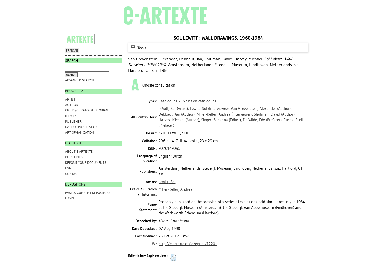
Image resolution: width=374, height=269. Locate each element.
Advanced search (79, 80)
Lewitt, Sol (167, 182)
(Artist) (173, 108)
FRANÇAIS (72, 50)
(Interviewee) (209, 108)
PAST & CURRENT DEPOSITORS (87, 193)
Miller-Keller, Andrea (175, 189)
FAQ (68, 168)
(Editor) (221, 120)
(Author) (261, 108)
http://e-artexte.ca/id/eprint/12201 (188, 244)
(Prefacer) (262, 120)
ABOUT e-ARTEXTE (79, 151)
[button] (173, 258)
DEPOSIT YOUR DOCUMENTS (85, 163)
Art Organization (79, 132)
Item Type (72, 116)
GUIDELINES (74, 157)
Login (69, 198)
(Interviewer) (224, 114)
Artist (70, 99)
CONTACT (72, 174)
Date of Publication (81, 127)
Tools (138, 48)
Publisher (73, 121)
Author (71, 105)
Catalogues (168, 101)
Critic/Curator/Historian (86, 110)
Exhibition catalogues (198, 101)
